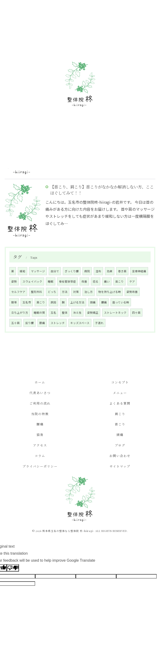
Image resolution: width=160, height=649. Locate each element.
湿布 (98, 271)
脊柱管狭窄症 (67, 281)
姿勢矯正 (92, 312)
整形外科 (36, 292)
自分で (55, 271)
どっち (52, 292)
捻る (95, 281)
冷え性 (77, 312)
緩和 (22, 271)
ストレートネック (115, 312)
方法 (64, 292)
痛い (107, 281)
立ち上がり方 (19, 312)
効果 (109, 271)
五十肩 (15, 323)
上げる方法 (77, 302)
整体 (64, 312)
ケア (132, 281)
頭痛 (93, 302)
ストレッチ (58, 323)
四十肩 (136, 312)
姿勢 (14, 281)
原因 (53, 302)
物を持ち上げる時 (109, 292)
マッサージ (38, 271)
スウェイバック (32, 281)
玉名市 (26, 302)
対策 (76, 292)
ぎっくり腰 (72, 271)
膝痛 (42, 323)
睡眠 (50, 281)
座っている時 (120, 302)
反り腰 (29, 323)
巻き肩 (122, 271)
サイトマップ (120, 466)
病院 (87, 271)
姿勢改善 (132, 292)
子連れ (99, 323)
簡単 (14, 302)
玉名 (53, 312)
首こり (119, 281)
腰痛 (104, 302)
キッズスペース (79, 323)
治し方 (88, 292)
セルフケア (18, 292)
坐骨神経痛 (139, 271)
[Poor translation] (13, 568)
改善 (84, 281)
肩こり (41, 302)
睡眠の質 (39, 312)
